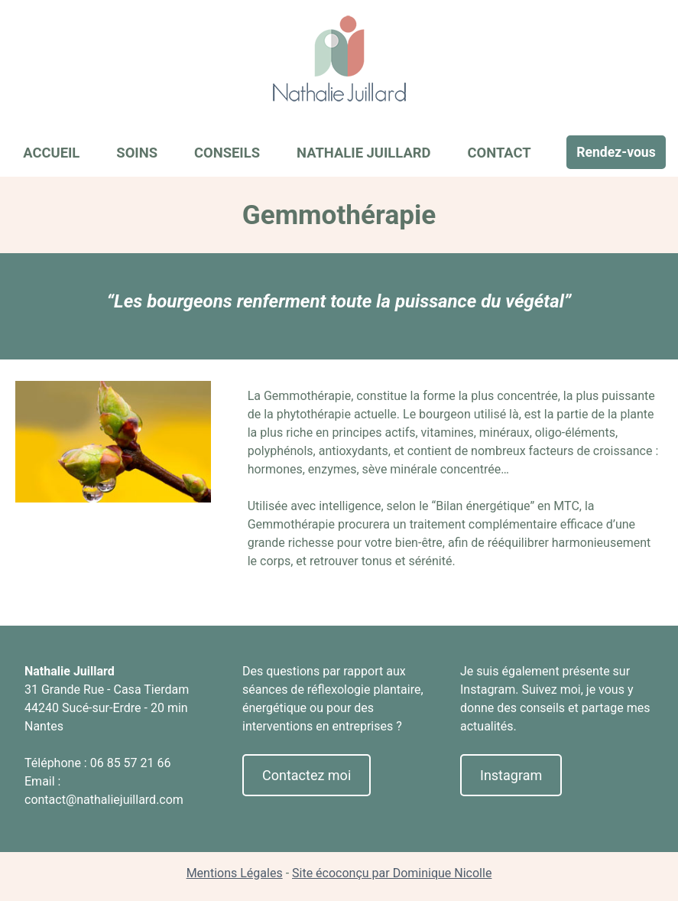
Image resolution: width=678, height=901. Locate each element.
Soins (136, 153)
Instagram (511, 775)
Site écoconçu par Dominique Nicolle (391, 873)
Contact (498, 153)
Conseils (227, 153)
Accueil (51, 153)
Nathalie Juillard (363, 153)
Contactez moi (306, 775)
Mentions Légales (235, 873)
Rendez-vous (616, 152)
